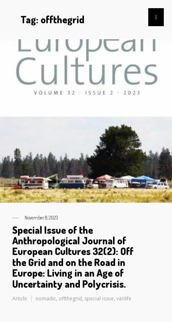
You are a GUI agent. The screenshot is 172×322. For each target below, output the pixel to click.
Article (19, 298)
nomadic (46, 298)
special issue (99, 298)
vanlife (123, 298)
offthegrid (70, 298)
